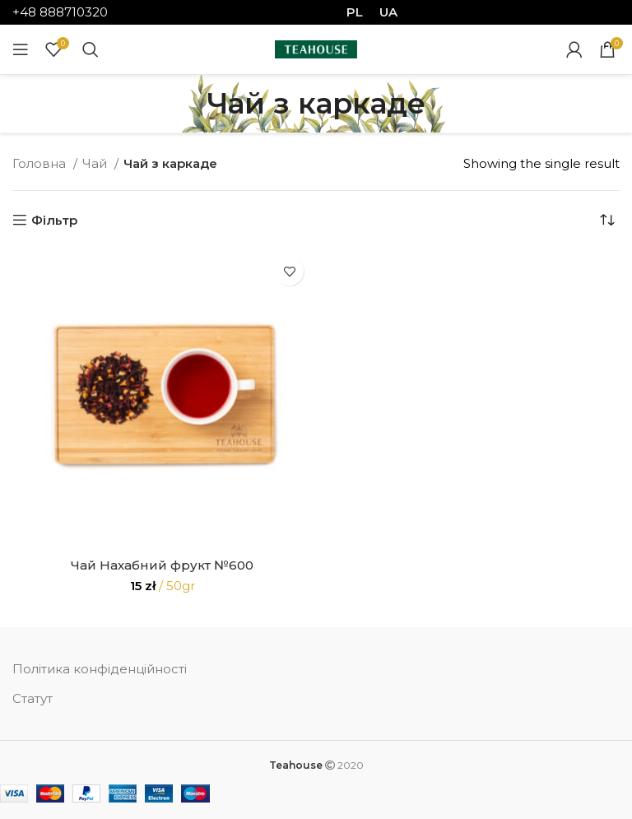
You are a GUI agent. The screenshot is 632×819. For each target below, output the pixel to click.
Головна (40, 163)
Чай (96, 163)
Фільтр (54, 219)
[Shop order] (607, 219)
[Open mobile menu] (20, 49)
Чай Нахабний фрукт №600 (162, 565)
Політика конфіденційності (99, 669)
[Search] (90, 49)
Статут (32, 698)
